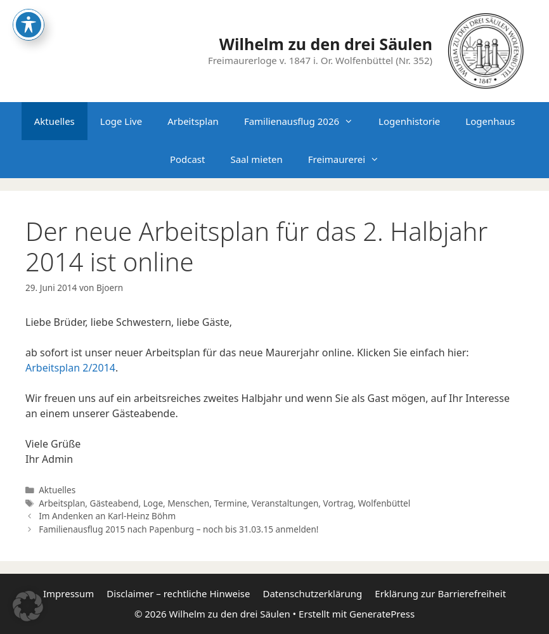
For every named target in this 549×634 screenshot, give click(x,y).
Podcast (187, 159)
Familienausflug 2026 (305, 121)
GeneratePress (382, 613)
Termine (230, 503)
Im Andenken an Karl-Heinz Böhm (107, 516)
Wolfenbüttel (384, 503)
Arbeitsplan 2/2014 (70, 368)
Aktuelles (54, 121)
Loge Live (121, 121)
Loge (153, 503)
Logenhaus (490, 121)
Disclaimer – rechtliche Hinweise (178, 593)
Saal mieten (256, 159)
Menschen (188, 503)
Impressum (68, 593)
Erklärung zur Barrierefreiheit (440, 593)
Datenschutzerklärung (312, 593)
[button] (28, 606)
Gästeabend (114, 503)
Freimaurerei (350, 159)
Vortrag (338, 503)
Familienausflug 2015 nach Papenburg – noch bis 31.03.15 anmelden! (178, 529)
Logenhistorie (409, 121)
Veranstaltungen (285, 503)
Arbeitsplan (193, 121)
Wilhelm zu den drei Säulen (325, 44)
